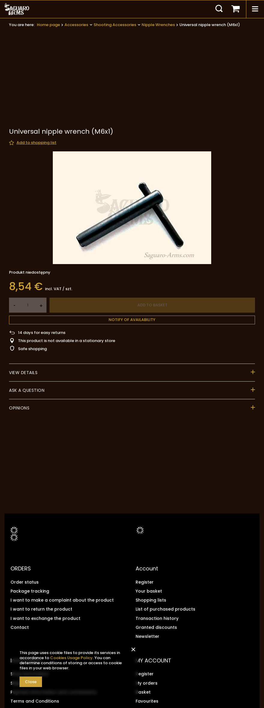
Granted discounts (156, 627)
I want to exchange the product (45, 618)
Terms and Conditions (34, 701)
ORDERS (20, 568)
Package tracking (29, 591)
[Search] (219, 9)
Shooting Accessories (115, 25)
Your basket (149, 591)
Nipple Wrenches (158, 25)
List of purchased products (165, 609)
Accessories (76, 25)
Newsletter (147, 636)
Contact (19, 627)
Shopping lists (151, 600)
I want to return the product (41, 609)
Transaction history (157, 618)
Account (147, 568)
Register (145, 582)
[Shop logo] (16, 9)
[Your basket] (235, 9)
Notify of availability (132, 265)
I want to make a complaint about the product (62, 600)
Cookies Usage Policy (71, 658)
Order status (24, 582)
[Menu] (255, 9)
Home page (48, 25)
